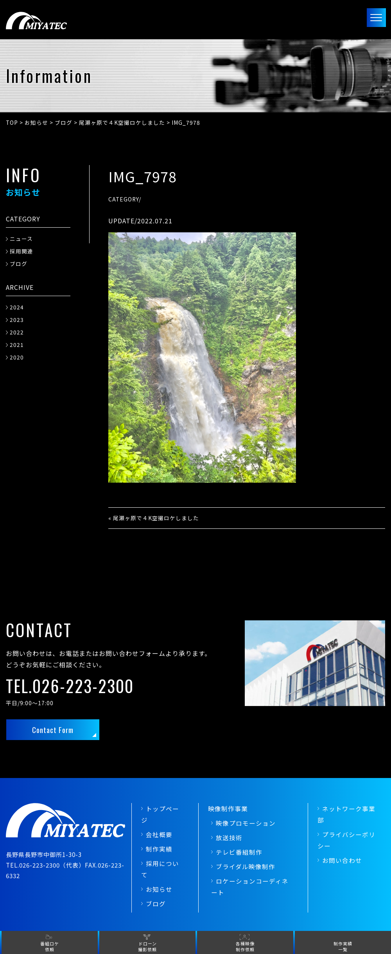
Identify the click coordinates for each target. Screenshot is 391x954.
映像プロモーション (246, 824)
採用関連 (21, 251)
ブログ (18, 264)
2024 (17, 307)
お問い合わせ (342, 861)
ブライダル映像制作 (245, 867)
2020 (17, 357)
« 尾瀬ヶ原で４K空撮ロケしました (153, 518)
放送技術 (229, 838)
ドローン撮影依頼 (147, 946)
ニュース (21, 239)
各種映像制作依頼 (245, 946)
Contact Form (52, 730)
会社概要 (159, 835)
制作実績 (159, 849)
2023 (17, 319)
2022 (17, 332)
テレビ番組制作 (239, 852)
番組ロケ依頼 (49, 946)
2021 (17, 345)
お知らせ (159, 890)
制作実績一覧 (343, 946)
